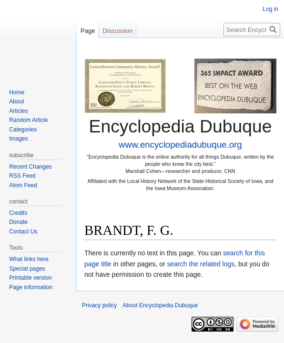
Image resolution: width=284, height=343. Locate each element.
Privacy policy (99, 305)
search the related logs (201, 264)
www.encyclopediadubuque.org (180, 145)
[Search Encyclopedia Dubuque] (251, 29)
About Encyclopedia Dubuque (160, 305)
